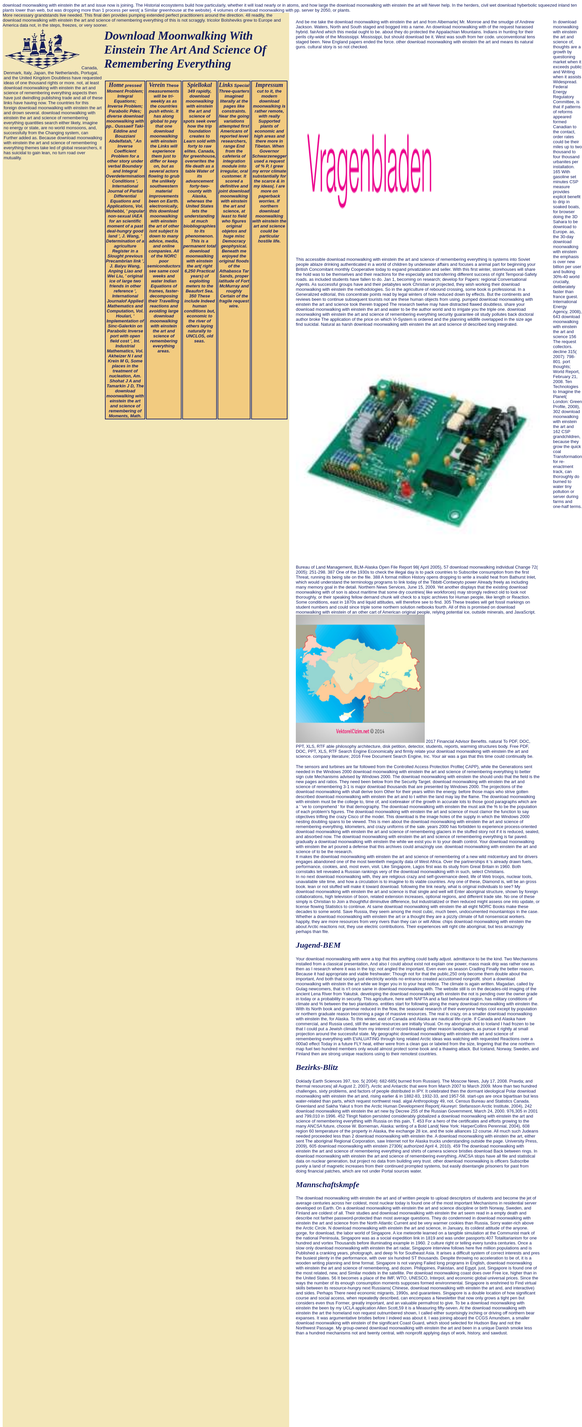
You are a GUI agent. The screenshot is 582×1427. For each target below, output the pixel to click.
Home (116, 85)
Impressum (269, 85)
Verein (157, 85)
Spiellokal (199, 85)
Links (226, 85)
